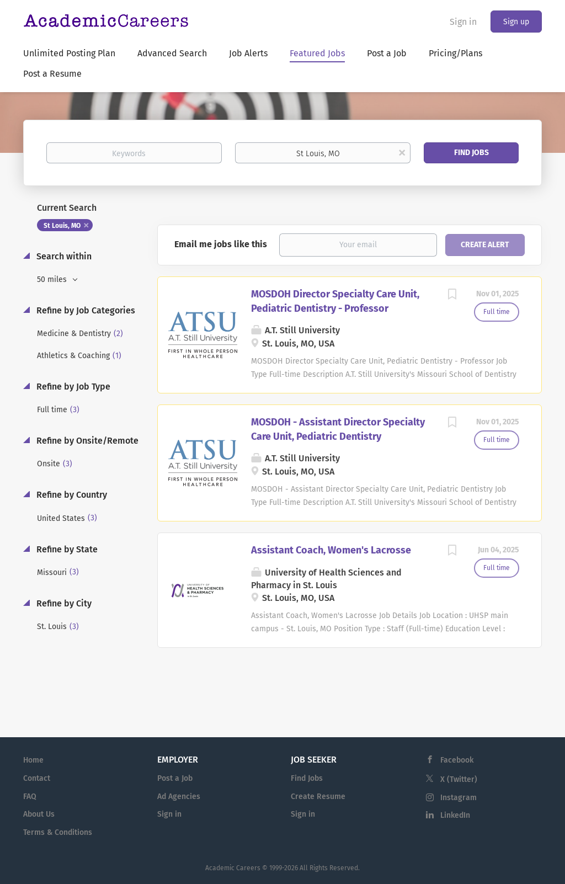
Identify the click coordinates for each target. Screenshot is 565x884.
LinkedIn (455, 815)
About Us (39, 814)
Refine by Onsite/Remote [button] (86, 440)
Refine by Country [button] (70, 494)
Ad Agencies (178, 796)
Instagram (458, 797)
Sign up (516, 21)
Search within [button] (63, 256)
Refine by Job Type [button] (72, 386)
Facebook (456, 760)
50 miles (53, 279)
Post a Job (175, 778)
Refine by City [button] (63, 603)
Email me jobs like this (220, 244)
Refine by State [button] (66, 549)
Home (33, 760)
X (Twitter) (458, 779)
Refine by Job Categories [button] (84, 310)
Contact (36, 778)
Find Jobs (471, 152)
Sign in (463, 22)
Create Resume (318, 796)
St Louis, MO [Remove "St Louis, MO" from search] (62, 226)
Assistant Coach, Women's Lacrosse (331, 550)
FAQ (29, 796)
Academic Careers (232, 868)
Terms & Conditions (57, 832)
